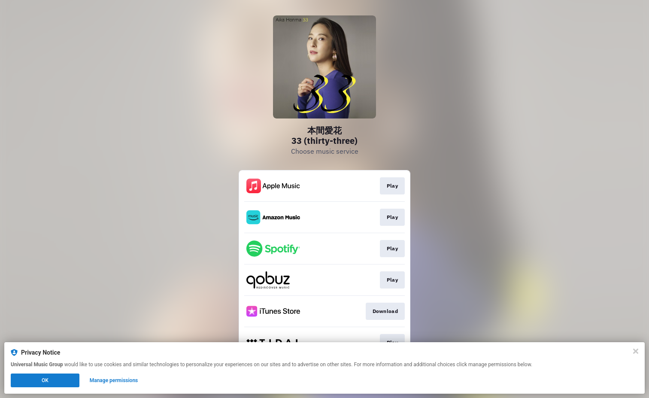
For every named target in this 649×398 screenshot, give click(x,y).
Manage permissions (114, 380)
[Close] (636, 351)
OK (45, 380)
